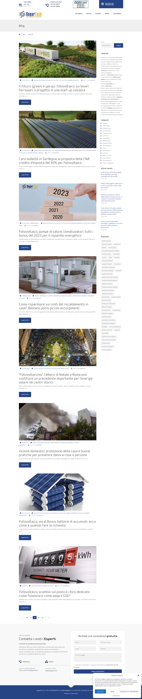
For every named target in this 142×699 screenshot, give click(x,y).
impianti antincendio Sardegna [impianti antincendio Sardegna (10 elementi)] (110, 277)
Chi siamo (78, 13)
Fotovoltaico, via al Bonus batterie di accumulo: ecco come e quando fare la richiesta (57, 523)
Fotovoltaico (26, 80)
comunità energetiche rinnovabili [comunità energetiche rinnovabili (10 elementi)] (110, 251)
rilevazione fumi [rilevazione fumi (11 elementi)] (106, 310)
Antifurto (105, 123)
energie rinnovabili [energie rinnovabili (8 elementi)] (107, 264)
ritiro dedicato (38, 586)
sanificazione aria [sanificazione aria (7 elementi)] (106, 317)
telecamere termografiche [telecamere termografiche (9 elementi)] (108, 340)
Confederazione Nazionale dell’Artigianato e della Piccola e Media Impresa (75, 150)
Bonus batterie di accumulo (41, 513)
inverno (69, 296)
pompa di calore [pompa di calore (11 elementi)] (116, 297)
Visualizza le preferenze (129, 691)
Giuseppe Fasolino (32, 153)
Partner (98, 13)
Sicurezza (24, 586)
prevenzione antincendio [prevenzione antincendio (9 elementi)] (108, 303)
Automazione (107, 131)
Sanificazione (106, 150)
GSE (32, 586)
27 (30, 617)
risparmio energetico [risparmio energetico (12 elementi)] (107, 313)
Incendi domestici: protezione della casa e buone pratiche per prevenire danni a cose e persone (54, 453)
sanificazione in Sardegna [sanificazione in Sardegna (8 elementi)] (108, 323)
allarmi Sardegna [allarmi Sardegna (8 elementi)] (106, 241)
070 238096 (56, 6)
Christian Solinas (46, 150)
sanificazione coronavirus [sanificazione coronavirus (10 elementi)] (108, 320)
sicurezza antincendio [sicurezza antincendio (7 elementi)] (115, 326)
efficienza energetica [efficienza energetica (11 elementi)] (107, 261)
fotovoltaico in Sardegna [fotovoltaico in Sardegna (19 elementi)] (108, 267)
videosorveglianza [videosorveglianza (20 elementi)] (106, 350)
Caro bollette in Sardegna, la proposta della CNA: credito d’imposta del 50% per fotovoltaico (54, 161)
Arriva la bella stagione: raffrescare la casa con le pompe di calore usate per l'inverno (112, 185)
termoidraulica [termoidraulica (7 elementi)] (106, 343)
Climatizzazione (107, 133)
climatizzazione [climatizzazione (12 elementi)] (112, 247)
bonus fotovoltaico (55, 223)
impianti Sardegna (55, 442)
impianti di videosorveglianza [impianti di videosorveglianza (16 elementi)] (109, 280)
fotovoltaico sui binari (66, 80)
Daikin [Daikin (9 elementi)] (110, 257)
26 (27, 617)
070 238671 (56, 4)
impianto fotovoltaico (83, 223)
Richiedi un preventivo (109, 4)
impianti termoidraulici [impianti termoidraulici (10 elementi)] (108, 290)
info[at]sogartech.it (51, 671)
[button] (138, 675)
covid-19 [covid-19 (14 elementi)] (104, 257)
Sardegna (40, 153)
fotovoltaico (55, 80)
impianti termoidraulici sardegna (57, 296)
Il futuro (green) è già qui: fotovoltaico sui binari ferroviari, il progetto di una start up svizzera (54, 88)
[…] (26, 96)
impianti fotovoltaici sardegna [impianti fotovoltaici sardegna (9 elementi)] (109, 287)
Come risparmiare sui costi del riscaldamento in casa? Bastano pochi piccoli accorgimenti (53, 306)
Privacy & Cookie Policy (71, 693)
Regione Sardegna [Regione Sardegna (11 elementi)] (106, 307)
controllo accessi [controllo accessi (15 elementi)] (106, 254)
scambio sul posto (48, 586)
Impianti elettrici (107, 143)
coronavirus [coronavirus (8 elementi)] (116, 254)
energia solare (46, 80)
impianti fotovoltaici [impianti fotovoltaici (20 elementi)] (107, 284)
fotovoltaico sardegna (65, 513)
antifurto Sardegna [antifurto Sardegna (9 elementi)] (107, 244)
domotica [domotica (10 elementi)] (116, 257)
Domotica (106, 136)
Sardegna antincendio (67, 442)
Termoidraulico (34, 223)
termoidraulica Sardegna (79, 296)
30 (42, 617)
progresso (76, 80)
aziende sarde (37, 150)
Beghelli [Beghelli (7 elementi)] (104, 247)
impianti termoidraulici (41, 296)
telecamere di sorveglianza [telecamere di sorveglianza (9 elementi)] (109, 336)
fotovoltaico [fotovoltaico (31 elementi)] (117, 264)
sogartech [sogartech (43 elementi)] (117, 330)
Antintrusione (107, 128)
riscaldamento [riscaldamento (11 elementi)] (116, 310)
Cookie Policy (116, 695)
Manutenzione (107, 145)
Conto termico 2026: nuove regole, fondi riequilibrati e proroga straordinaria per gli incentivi (111, 174)
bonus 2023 (46, 223)
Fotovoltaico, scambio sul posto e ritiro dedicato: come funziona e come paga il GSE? (54, 594)
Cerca (102, 42)
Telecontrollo (107, 158)
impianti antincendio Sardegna (41, 442)
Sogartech (92, 80)
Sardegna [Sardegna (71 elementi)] (104, 326)
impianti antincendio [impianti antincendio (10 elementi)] (107, 274)
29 (38, 617)
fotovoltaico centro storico (60, 368)
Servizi (88, 13)
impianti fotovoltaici (78, 513)
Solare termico (107, 155)
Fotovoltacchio (38, 368)
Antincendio (25, 442)
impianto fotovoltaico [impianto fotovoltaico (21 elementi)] (107, 293)
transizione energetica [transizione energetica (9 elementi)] (107, 346)
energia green (38, 80)
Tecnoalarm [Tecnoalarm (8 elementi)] (105, 333)
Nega (112, 691)
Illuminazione (106, 141)
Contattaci (117, 13)
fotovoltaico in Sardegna (69, 223)
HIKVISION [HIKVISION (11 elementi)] (118, 270)
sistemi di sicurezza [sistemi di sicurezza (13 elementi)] (107, 330)
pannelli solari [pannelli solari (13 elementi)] (105, 297)
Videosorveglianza (108, 163)
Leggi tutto (25, 102)
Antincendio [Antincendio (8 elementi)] (117, 244)
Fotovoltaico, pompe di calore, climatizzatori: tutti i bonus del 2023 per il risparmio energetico (56, 233)
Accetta (100, 691)
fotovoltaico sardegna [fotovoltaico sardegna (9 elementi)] (107, 270)
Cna (53, 150)
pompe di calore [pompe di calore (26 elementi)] (106, 300)
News (107, 13)
